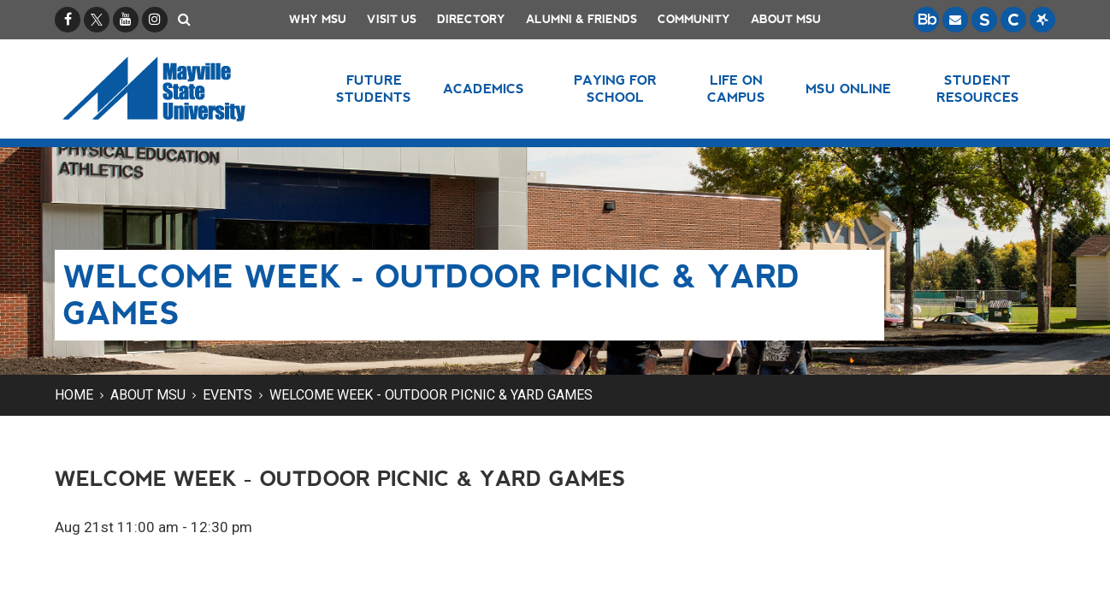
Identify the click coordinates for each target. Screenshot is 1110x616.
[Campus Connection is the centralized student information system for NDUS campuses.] (1013, 20)
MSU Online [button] (848, 88)
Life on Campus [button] (736, 88)
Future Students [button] (373, 88)
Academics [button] (483, 88)
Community (694, 19)
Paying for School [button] (615, 88)
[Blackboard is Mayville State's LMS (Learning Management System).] (926, 20)
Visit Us (391, 19)
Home (74, 395)
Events (227, 395)
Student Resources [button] (977, 88)
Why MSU (317, 19)
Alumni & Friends (581, 19)
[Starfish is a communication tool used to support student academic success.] (1042, 20)
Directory (471, 19)
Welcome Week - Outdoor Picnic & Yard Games (431, 395)
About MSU (786, 19)
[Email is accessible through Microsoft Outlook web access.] (955, 20)
